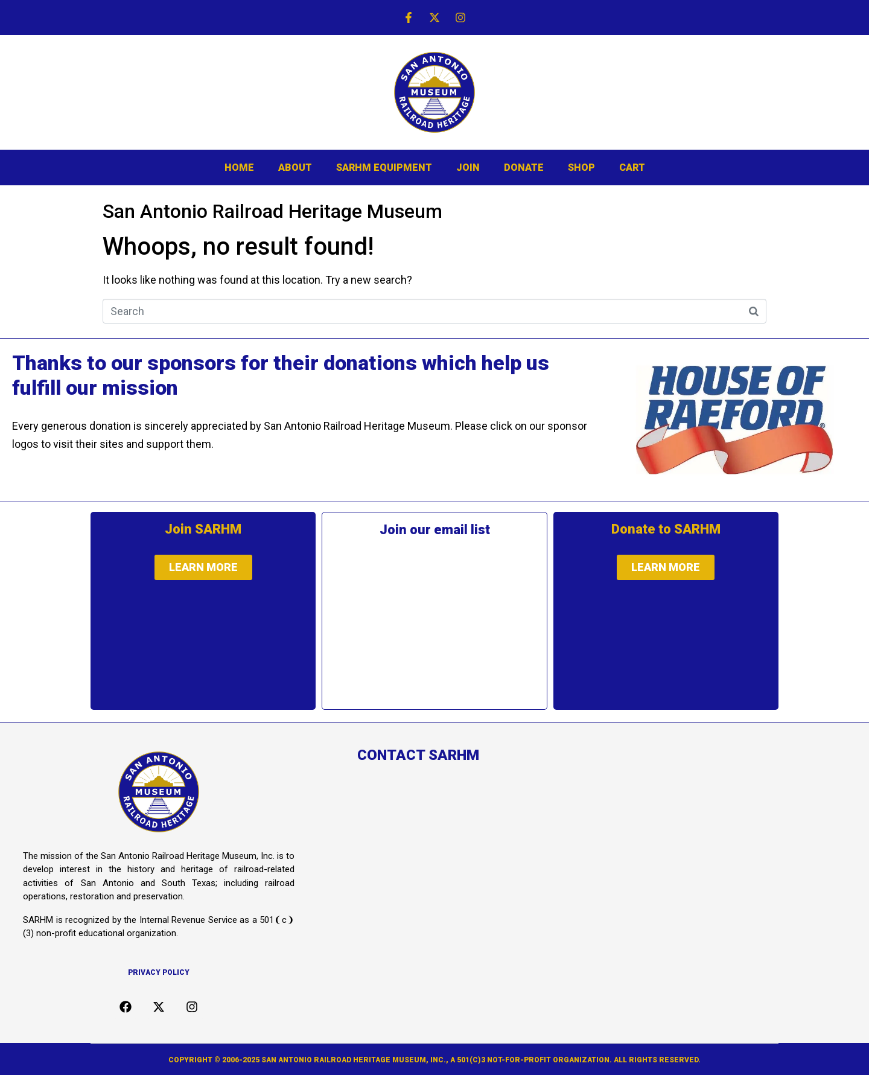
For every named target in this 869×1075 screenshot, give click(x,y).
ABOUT (295, 167)
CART (632, 167)
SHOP (581, 167)
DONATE (524, 167)
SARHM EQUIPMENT (384, 167)
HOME (239, 167)
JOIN (468, 167)
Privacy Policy (158, 972)
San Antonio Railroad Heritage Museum (272, 211)
